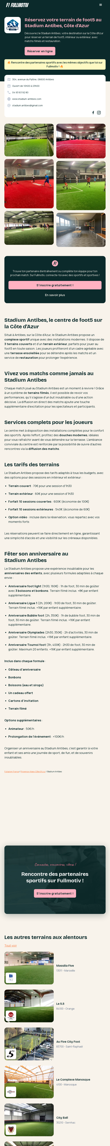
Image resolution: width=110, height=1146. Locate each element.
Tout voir (10, 945)
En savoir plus (55, 309)
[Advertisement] (55, 801)
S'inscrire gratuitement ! (55, 299)
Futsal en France (11, 771)
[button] (101, 5)
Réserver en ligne (40, 51)
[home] (16, 5)
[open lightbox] (29, 141)
